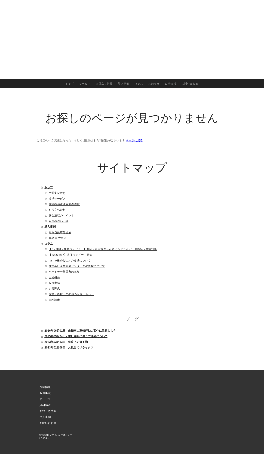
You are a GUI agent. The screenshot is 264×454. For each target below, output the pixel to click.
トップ (70, 83)
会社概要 (54, 277)
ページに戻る (134, 140)
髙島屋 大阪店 (57, 237)
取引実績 (54, 283)
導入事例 (123, 83)
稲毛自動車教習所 (60, 232)
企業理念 (54, 288)
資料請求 (54, 299)
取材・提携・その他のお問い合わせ (71, 294)
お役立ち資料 (57, 209)
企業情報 (170, 83)
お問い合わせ (190, 83)
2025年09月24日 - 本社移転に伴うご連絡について (75, 336)
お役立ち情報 (104, 83)
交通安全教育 (57, 192)
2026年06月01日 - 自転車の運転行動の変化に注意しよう (80, 330)
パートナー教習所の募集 (64, 271)
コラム (139, 83)
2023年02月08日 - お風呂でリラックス (68, 347)
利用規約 (43, 434)
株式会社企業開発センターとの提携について (77, 266)
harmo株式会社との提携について (69, 260)
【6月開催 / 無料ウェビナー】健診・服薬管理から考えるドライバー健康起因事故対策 (103, 249)
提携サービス (57, 198)
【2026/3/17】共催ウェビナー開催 (70, 254)
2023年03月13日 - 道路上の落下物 (66, 341)
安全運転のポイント (61, 215)
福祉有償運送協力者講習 (64, 204)
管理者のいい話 (58, 221)
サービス (85, 83)
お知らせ (154, 83)
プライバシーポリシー (61, 434)
